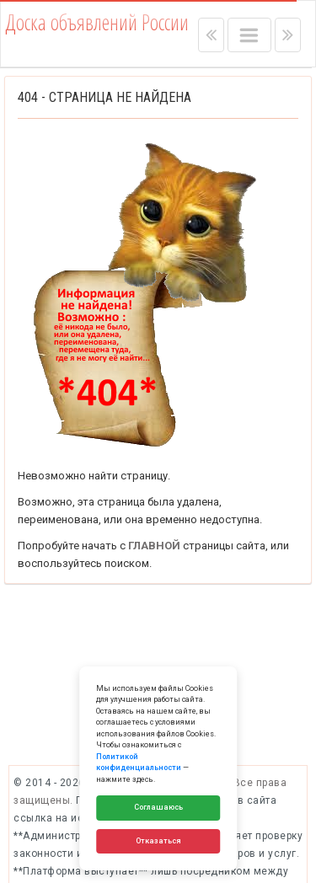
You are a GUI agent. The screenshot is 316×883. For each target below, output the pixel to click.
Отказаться (158, 841)
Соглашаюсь (158, 807)
